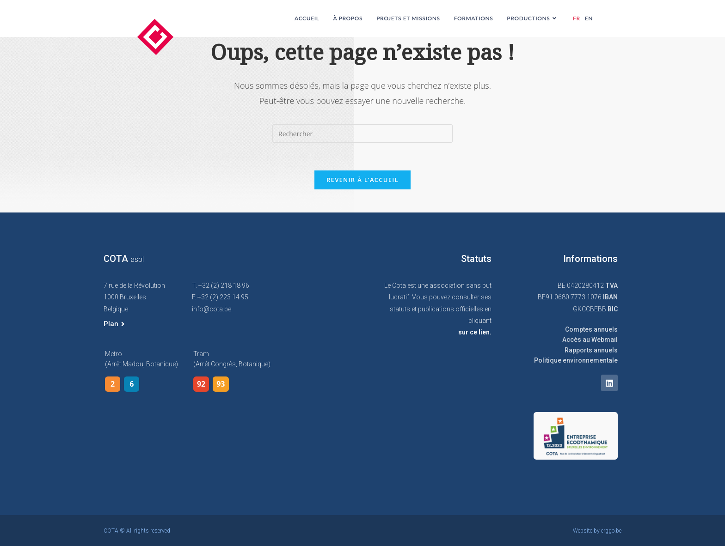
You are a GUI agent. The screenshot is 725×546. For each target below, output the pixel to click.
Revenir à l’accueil (362, 180)
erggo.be (611, 531)
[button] (114, 324)
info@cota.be (211, 309)
